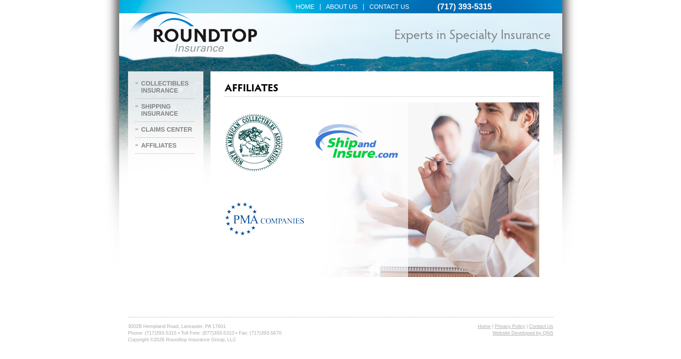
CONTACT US (389, 6)
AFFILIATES (159, 145)
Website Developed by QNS (523, 333)
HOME (305, 6)
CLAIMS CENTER (166, 129)
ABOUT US (341, 6)
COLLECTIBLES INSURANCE (165, 87)
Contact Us (541, 326)
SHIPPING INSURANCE (159, 110)
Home (484, 326)
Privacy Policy (510, 326)
